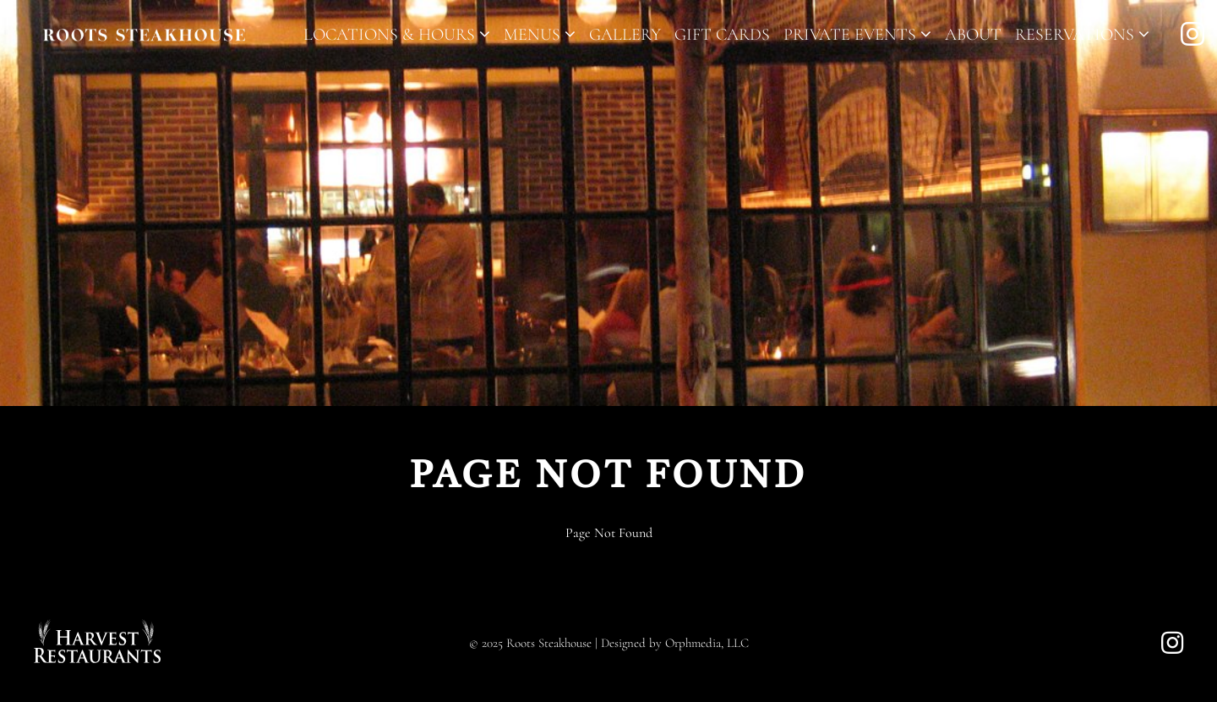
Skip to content (66, 78)
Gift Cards (722, 35)
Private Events (857, 35)
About (973, 35)
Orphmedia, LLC (707, 642)
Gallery (625, 35)
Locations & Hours (396, 35)
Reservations (1082, 35)
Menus (540, 35)
